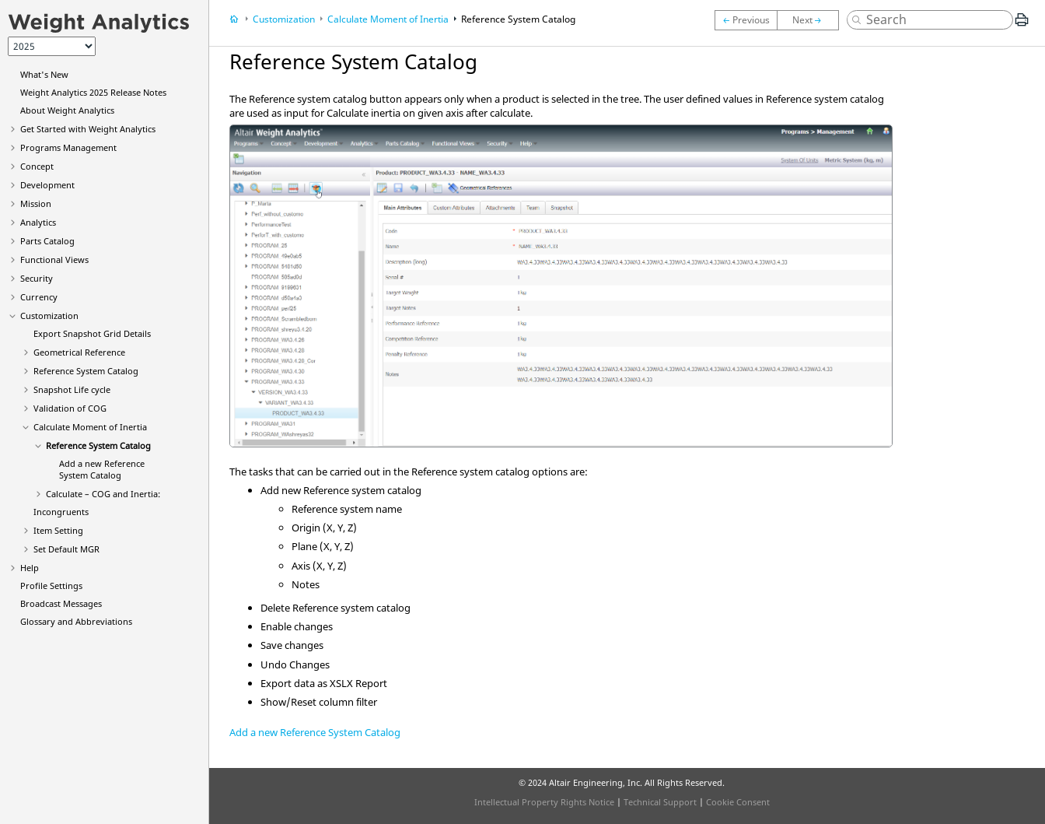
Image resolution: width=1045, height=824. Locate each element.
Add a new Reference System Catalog (102, 469)
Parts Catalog (47, 241)
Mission (35, 203)
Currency (39, 297)
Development (47, 185)
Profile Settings (51, 585)
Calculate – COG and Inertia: (103, 494)
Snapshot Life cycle (71, 389)
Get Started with (88, 129)
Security (36, 278)
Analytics (38, 222)
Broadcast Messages (61, 603)
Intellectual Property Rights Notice (544, 802)
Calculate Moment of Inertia (90, 427)
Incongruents (61, 511)
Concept (37, 166)
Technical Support (660, 802)
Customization (49, 315)
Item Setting (58, 530)
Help (29, 567)
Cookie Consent (738, 802)
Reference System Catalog (85, 371)
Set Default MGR (66, 549)
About (67, 110)
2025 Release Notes (93, 92)
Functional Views (54, 259)
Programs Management (68, 147)
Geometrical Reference (79, 352)
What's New (44, 74)
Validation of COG (70, 408)
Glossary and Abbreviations (76, 621)
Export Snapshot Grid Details (92, 333)
